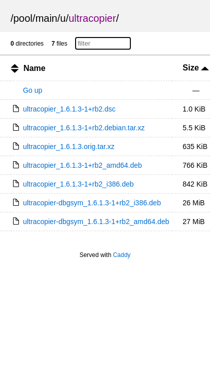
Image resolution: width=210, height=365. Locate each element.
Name (34, 68)
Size (196, 67)
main (46, 18)
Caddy (122, 255)
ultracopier (92, 18)
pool (22, 18)
